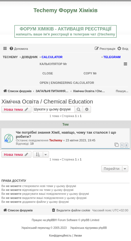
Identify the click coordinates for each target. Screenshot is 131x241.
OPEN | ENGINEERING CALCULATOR (67, 82)
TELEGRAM (112, 57)
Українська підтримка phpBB (88, 227)
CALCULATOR (51, 57)
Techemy (55, 140)
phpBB (51, 220)
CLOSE (48, 73)
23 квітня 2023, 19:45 (80, 140)
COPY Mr (90, 73)
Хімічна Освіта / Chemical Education (47, 102)
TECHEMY (10, 57)
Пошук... (122, 91)
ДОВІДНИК (30, 57)
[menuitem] (18, 48)
